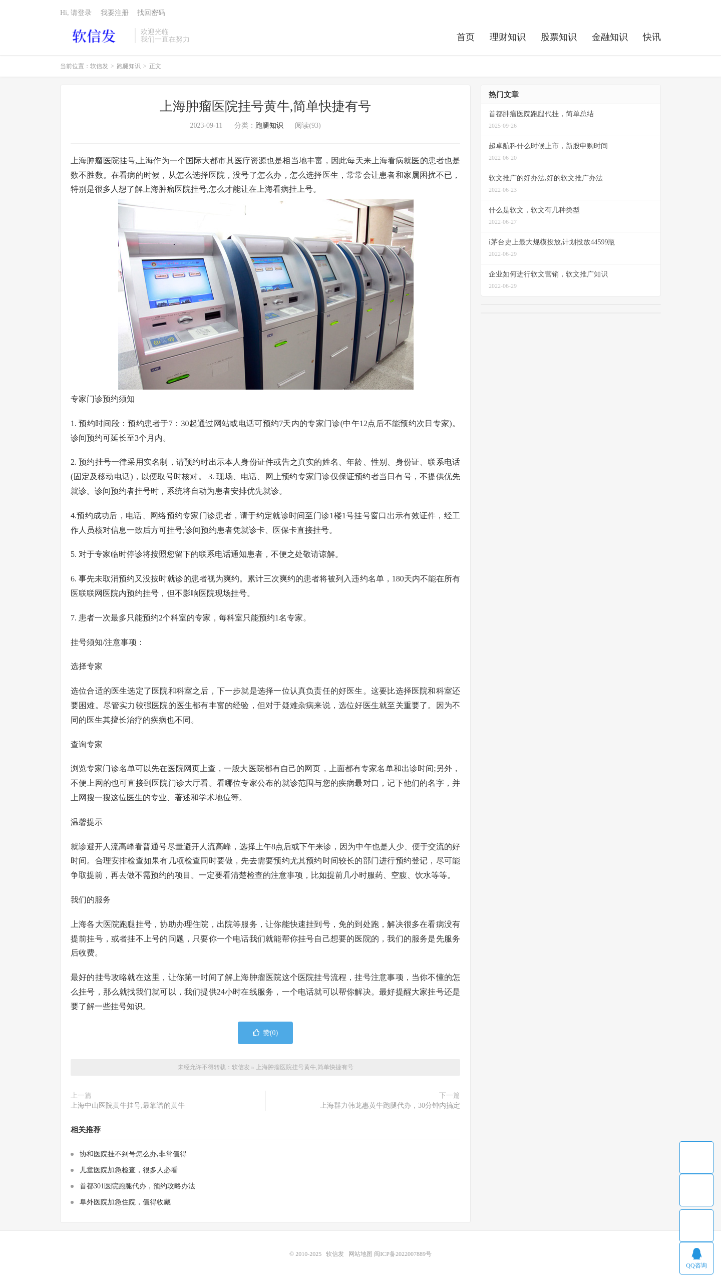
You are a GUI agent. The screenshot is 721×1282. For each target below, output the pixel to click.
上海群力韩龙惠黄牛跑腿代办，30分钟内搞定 (390, 1105)
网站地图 (360, 1253)
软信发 (95, 36)
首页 (466, 37)
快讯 (652, 37)
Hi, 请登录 (76, 13)
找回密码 (151, 13)
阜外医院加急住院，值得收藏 (125, 1202)
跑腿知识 (129, 66)
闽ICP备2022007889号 (403, 1253)
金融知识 (610, 37)
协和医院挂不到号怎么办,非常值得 (133, 1154)
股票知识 (559, 37)
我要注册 (115, 13)
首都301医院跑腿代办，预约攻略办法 (137, 1186)
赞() (265, 1033)
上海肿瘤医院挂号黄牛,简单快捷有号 (266, 106)
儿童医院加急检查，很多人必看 (129, 1170)
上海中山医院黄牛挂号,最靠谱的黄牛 (128, 1105)
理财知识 (508, 37)
